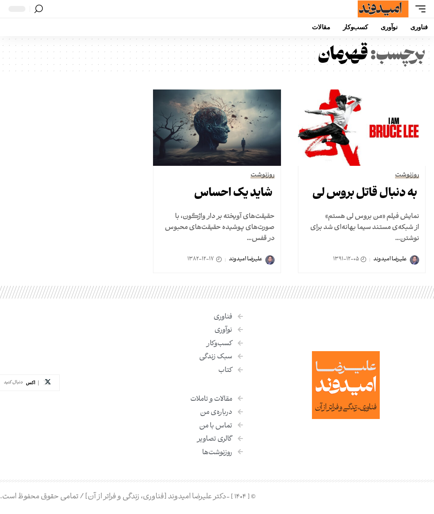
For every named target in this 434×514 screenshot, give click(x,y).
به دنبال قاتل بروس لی (364, 194)
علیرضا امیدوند (390, 259)
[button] (418, 9)
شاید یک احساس (233, 194)
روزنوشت (407, 175)
